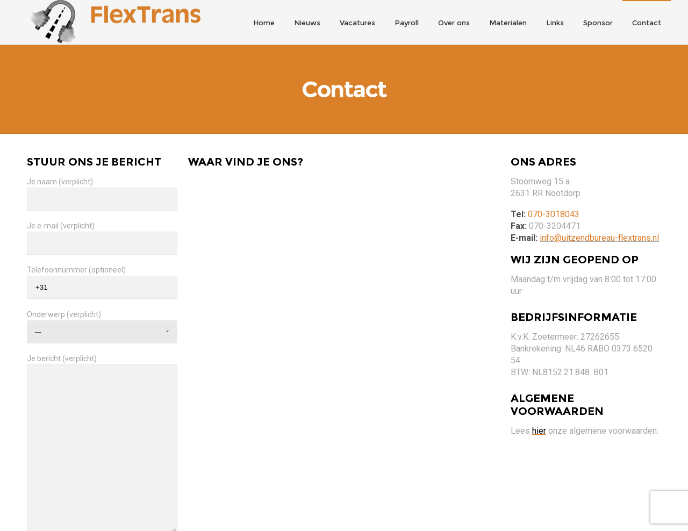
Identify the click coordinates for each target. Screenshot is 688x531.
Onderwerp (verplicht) (102, 320)
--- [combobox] (38, 325)
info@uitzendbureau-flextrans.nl (599, 232)
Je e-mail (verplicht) (102, 232)
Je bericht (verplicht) (102, 437)
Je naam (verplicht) (102, 188)
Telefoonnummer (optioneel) (102, 276)
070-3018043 (553, 208)
